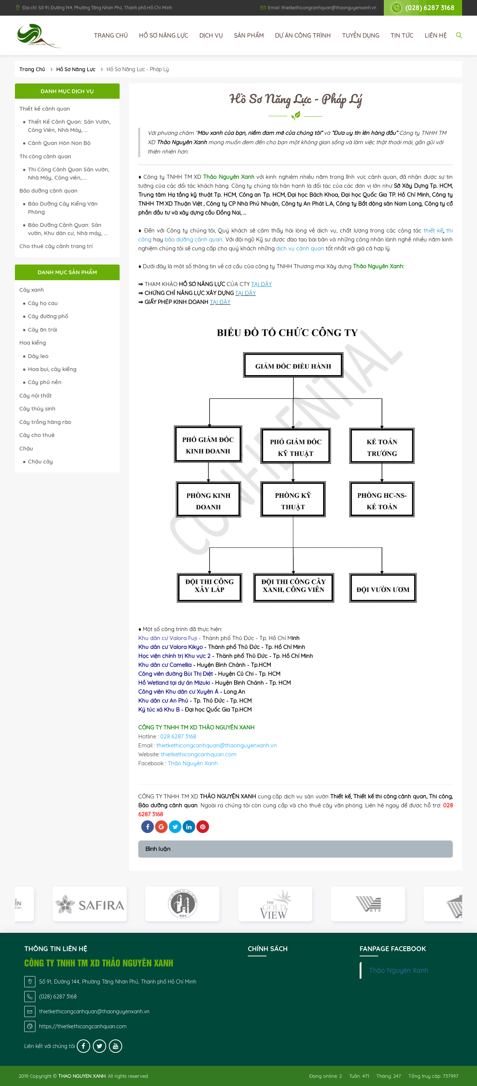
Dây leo (38, 356)
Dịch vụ (211, 35)
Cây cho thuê (37, 434)
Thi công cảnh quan (45, 156)
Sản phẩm (249, 35)
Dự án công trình (303, 35)
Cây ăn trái (42, 329)
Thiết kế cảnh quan (44, 108)
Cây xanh (31, 289)
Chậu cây (40, 461)
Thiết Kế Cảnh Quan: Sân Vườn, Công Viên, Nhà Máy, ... (69, 125)
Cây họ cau (43, 303)
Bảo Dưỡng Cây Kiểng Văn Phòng (63, 207)
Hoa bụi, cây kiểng (52, 369)
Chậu (26, 448)
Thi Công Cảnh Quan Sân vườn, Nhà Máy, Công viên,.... (69, 173)
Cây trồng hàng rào (45, 421)
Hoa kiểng (32, 342)
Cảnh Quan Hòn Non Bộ (59, 142)
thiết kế (433, 230)
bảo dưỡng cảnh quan (194, 239)
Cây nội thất (35, 395)
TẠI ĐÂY (245, 293)
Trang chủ (111, 35)
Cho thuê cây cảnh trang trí (55, 246)
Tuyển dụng (360, 35)
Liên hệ (436, 35)
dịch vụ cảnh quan (300, 248)
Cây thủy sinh (37, 408)
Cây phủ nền (44, 382)
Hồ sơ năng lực (163, 35)
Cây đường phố (48, 316)
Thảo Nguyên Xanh (398, 970)
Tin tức (402, 35)
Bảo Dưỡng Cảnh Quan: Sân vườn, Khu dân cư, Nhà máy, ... (67, 228)
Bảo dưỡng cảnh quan (48, 190)
